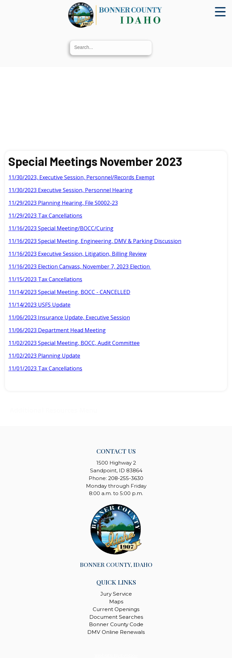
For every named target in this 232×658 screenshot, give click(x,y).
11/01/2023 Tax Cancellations (45, 368)
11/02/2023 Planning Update (44, 355)
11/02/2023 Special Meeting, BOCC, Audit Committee (74, 343)
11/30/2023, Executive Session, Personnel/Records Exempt (81, 177)
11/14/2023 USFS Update (39, 304)
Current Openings (116, 609)
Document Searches (116, 617)
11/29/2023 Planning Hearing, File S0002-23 (63, 202)
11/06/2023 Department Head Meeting (57, 330)
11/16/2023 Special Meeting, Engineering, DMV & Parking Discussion (94, 241)
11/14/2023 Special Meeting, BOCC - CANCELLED (69, 292)
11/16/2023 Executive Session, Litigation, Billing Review (77, 253)
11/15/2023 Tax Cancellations (45, 279)
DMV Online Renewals (116, 632)
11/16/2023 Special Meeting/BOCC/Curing (60, 228)
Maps (116, 601)
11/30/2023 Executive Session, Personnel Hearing (70, 190)
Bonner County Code (116, 624)
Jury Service (116, 594)
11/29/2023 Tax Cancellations (45, 215)
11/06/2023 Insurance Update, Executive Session (69, 317)
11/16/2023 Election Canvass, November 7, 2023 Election (79, 266)
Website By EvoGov (116, 655)
